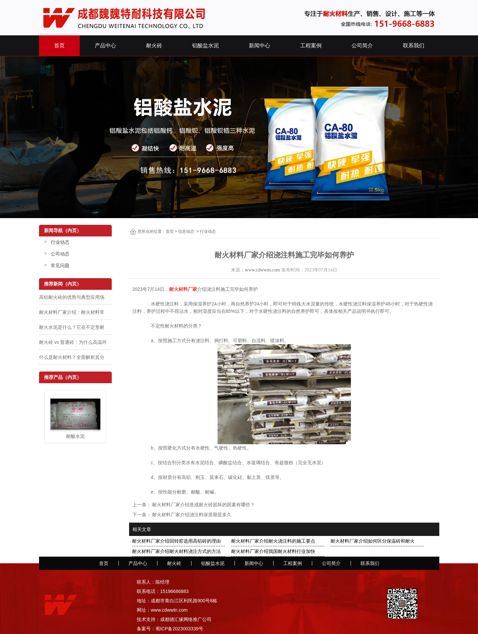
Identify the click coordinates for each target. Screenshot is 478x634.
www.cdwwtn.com (262, 269)
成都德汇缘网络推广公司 (185, 619)
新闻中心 (259, 45)
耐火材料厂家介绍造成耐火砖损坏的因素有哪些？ (203, 504)
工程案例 (311, 45)
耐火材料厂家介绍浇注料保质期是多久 (191, 514)
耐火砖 (154, 45)
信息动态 (186, 231)
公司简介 (362, 45)
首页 (59, 45)
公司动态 (60, 253)
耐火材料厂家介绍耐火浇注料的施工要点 (273, 541)
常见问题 (60, 265)
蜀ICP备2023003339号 (179, 628)
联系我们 (413, 45)
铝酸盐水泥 (205, 45)
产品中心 (105, 45)
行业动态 (60, 242)
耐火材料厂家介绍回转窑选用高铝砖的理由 (176, 541)
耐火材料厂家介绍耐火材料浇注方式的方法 (176, 551)
